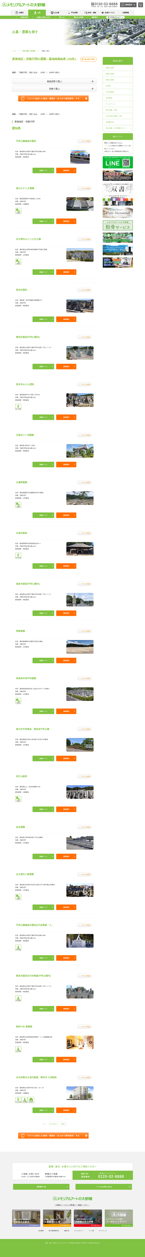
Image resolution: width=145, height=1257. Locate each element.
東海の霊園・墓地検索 (28, 51)
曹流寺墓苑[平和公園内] (28, 337)
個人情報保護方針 (54, 1230)
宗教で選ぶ (54, 89)
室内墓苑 (109, 98)
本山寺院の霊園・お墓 (114, 116)
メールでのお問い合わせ (103, 1187)
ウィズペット (110, 104)
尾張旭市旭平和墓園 (26, 678)
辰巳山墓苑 (21, 776)
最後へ (63, 1124)
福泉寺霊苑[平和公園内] (28, 584)
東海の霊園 (110, 80)
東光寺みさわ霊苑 (25, 384)
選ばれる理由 (78, 17)
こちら (106, 146)
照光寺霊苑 (21, 290)
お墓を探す (24, 17)
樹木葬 (108, 86)
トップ (14, 51)
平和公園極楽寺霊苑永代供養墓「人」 (35, 925)
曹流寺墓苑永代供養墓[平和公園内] (33, 976)
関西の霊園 (110, 74)
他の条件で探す (89, 59)
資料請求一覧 (41, 1187)
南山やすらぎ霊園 (25, 188)
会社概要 (41, 1230)
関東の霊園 (110, 68)
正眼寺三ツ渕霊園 (25, 435)
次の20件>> (53, 1124)
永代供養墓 (110, 92)
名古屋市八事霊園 (25, 874)
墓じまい (62, 17)
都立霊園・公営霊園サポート (116, 128)
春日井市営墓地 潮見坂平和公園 (32, 729)
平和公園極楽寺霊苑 (26, 141)
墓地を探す (118, 61)
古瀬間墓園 (21, 482)
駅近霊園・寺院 (111, 110)
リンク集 (91, 1230)
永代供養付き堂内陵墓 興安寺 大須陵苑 (36, 1077)
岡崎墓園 (20, 631)
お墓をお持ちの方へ (44, 17)
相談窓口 (95, 17)
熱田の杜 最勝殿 (24, 1026)
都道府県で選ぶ (54, 81)
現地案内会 (110, 122)
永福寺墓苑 (21, 533)
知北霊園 (20, 827)
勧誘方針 (66, 1230)
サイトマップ (103, 1230)
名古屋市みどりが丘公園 (28, 239)
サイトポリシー (79, 1230)
